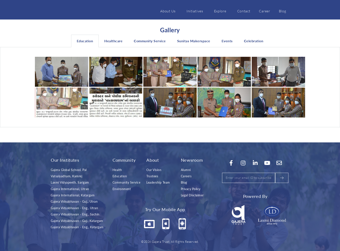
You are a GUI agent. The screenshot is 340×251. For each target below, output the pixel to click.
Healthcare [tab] (113, 40)
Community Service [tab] (150, 40)
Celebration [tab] (253, 40)
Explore (221, 11)
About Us (169, 11)
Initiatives (195, 11)
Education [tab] (85, 40)
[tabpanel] (170, 87)
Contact (243, 11)
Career (264, 11)
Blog (282, 11)
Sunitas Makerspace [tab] (193, 40)
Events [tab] (227, 40)
